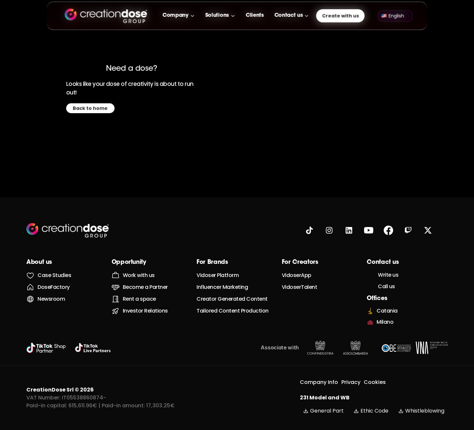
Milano (385, 322)
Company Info (319, 382)
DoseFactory (54, 287)
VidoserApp (296, 275)
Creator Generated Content (232, 299)
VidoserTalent (299, 287)
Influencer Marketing (222, 287)
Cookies (375, 382)
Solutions (217, 15)
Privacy (350, 382)
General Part (323, 411)
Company (176, 15)
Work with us (139, 275)
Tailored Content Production (233, 311)
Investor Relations (145, 311)
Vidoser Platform (218, 275)
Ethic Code (371, 411)
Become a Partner (145, 287)
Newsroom (51, 299)
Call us (386, 286)
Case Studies (54, 275)
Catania (387, 311)
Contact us (288, 15)
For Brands (212, 263)
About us (39, 263)
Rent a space (139, 299)
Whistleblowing (421, 411)
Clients (255, 15)
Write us (388, 275)
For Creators (300, 263)
